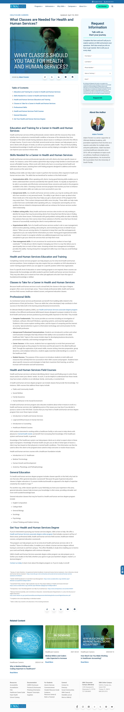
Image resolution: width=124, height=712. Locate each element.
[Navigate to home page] (18, 6)
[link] (44, 77)
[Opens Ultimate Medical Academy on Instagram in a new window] (83, 707)
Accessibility (14, 685)
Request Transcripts (33, 692)
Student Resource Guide (51, 690)
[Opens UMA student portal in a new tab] (97, 2)
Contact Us (65, 685)
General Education (20, 115)
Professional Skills (20, 107)
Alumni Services (49, 685)
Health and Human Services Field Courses (29, 111)
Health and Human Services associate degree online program (31, 534)
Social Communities (68, 690)
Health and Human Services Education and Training (32, 100)
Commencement (49, 687)
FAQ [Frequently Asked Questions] (11, 690)
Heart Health (14, 695)
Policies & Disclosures (34, 687)
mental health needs (25, 434)
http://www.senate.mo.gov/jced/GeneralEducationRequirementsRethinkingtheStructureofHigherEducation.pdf (40, 595)
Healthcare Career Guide (17, 692)
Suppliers (30, 695)
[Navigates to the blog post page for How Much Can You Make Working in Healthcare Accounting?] (97, 657)
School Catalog (14, 697)
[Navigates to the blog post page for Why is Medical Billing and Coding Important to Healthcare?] (26, 667)
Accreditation (14, 687)
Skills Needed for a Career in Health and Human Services (34, 96)
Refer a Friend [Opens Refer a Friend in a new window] (49, 697)
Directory (64, 687)
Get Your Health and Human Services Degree (29, 119)
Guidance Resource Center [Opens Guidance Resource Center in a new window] (50, 693)
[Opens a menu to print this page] (72, 77)
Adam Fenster (24, 77)
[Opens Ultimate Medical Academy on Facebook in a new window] (77, 707)
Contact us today (16, 563)
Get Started (102, 6)
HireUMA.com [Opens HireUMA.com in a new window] (67, 695)
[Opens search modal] (112, 6)
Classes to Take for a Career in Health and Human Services (34, 103)
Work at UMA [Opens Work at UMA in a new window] (66, 697)
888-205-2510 (99, 92)
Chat (122, 570)
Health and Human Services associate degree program (58, 310)
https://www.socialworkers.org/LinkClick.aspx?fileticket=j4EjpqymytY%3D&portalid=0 (33, 585)
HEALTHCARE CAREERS (19, 15)
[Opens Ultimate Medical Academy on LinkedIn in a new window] (89, 707)
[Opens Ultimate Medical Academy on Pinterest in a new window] (106, 707)
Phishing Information (33, 690)
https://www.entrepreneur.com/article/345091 (60, 588)
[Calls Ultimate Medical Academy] (108, 2)
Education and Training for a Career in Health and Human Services (37, 92)
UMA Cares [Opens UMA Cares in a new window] (66, 692)
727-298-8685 (86, 691)
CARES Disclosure (32, 685)
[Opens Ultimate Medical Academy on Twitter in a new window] (100, 707)
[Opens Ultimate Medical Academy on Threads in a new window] (94, 707)
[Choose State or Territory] (97, 73)
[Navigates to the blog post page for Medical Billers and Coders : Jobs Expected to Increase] (62, 657)
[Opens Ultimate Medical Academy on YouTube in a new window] (112, 707)
